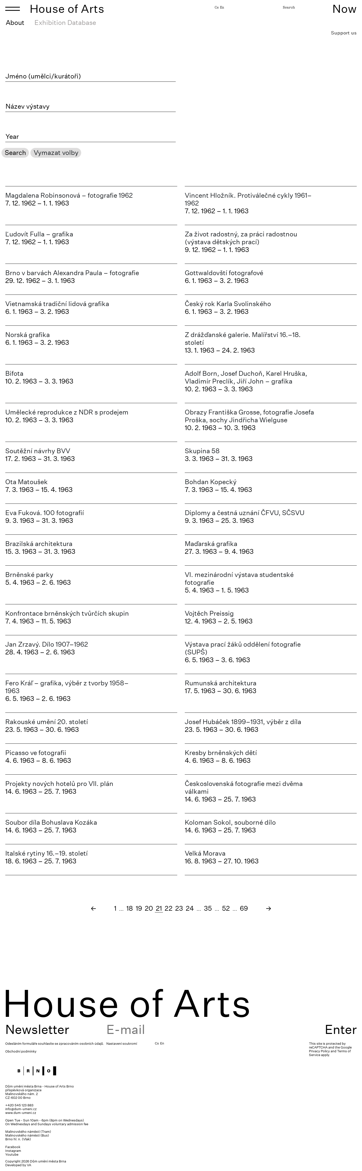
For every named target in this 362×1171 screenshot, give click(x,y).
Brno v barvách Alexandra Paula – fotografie (72, 273)
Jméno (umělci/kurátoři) (43, 76)
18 (129, 908)
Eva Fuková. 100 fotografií (44, 513)
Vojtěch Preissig (209, 613)
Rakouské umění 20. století (46, 722)
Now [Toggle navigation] (344, 8)
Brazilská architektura (38, 544)
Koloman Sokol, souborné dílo (230, 822)
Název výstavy (28, 106)
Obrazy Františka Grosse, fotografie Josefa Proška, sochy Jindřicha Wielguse (249, 416)
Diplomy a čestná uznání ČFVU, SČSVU (244, 513)
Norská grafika (27, 335)
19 (139, 908)
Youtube (11, 1154)
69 (244, 908)
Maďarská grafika (211, 544)
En (222, 7)
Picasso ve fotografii (35, 753)
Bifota (14, 373)
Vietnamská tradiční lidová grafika (57, 304)
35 (208, 908)
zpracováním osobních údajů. (81, 1043)
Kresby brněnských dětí (221, 753)
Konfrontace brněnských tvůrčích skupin (67, 613)
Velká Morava (205, 853)
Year (12, 137)
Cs (217, 7)
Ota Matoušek (26, 482)
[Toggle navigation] (13, 8)
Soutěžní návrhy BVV (37, 451)
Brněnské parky (29, 574)
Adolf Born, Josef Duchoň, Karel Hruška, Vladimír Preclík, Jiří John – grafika (246, 377)
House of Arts (67, 8)
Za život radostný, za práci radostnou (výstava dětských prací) (241, 238)
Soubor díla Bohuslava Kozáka (51, 822)
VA (29, 1165)
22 (168, 908)
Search (289, 7)
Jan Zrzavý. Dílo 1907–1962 (46, 644)
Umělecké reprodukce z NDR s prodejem (66, 412)
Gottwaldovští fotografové (224, 273)
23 (179, 908)
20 (149, 908)
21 (159, 908)
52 (226, 908)
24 (190, 908)
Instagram (13, 1151)
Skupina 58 (202, 451)
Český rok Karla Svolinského (228, 304)
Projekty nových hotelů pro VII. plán (59, 783)
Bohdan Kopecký (211, 482)
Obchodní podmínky (20, 1051)
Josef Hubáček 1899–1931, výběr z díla (243, 722)
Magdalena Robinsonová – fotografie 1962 (69, 195)
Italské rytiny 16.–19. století (46, 853)
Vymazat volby (56, 152)
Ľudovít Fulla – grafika (39, 234)
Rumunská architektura (220, 683)
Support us (344, 32)
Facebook (12, 1147)
